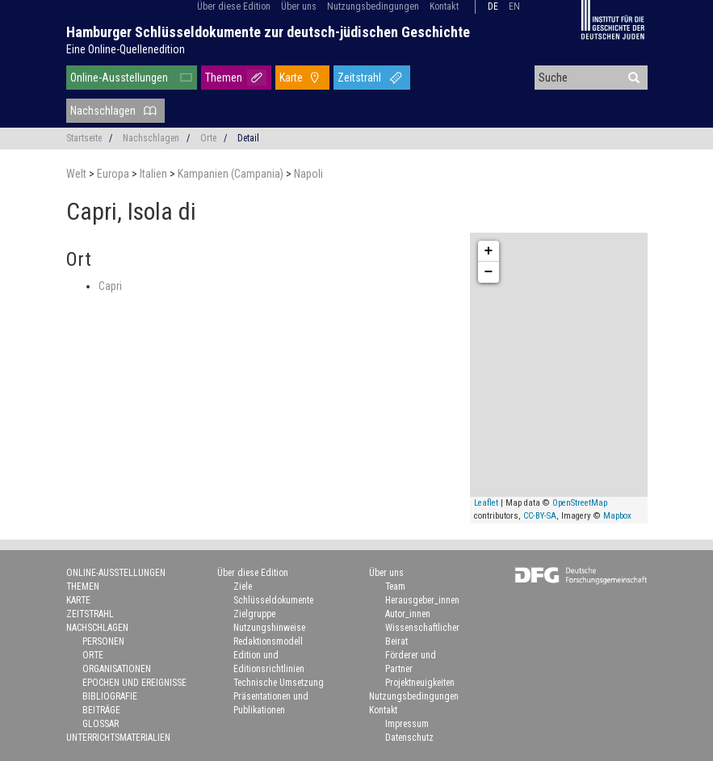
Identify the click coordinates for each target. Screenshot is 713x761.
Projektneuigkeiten (420, 682)
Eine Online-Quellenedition (125, 49)
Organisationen (116, 669)
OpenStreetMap (579, 503)
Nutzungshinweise (269, 627)
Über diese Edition (234, 6)
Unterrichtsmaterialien (118, 737)
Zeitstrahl (359, 77)
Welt (77, 173)
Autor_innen (407, 614)
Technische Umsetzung (278, 682)
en (514, 6)
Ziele (242, 586)
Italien (155, 173)
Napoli (308, 173)
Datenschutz (409, 737)
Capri (110, 286)
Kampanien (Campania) (232, 173)
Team (395, 586)
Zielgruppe (254, 614)
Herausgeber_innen (422, 600)
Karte (291, 77)
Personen (103, 641)
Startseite (84, 138)
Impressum (407, 723)
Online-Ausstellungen (119, 77)
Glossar (100, 723)
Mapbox (617, 516)
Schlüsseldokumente (273, 600)
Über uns (299, 6)
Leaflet (486, 503)
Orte (208, 138)
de (493, 6)
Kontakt (444, 6)
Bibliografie (109, 696)
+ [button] (488, 251)
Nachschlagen (103, 110)
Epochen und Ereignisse (134, 682)
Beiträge (101, 710)
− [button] (488, 272)
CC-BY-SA (539, 516)
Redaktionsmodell (268, 641)
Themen (223, 77)
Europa (114, 173)
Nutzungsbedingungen (373, 6)
